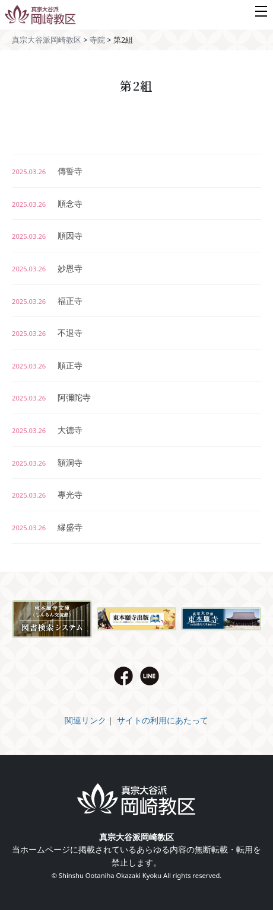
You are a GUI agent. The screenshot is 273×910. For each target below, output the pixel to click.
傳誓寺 (47, 171)
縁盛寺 (47, 527)
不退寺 (47, 332)
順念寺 (47, 203)
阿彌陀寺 (51, 397)
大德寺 (47, 429)
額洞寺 (47, 462)
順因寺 (47, 235)
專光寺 (47, 494)
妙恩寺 (47, 268)
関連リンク (85, 720)
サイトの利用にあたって (162, 720)
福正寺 (47, 300)
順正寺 (47, 365)
